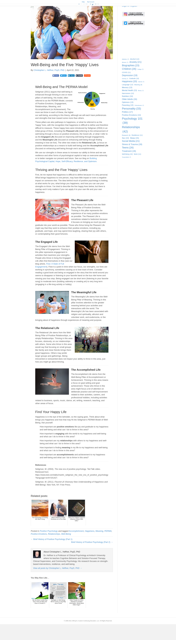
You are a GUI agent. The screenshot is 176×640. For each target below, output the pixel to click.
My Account (90, 2)
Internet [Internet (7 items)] (141, 98)
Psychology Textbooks (87, 13)
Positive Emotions (39, 550)
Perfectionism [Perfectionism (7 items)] (139, 121)
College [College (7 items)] (140, 85)
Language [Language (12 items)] (127, 100)
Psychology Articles (64, 13)
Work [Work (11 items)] (137, 170)
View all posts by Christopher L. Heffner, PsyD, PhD (57, 584)
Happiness (89, 547)
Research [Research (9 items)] (126, 151)
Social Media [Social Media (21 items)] (131, 157)
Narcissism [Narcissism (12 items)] (128, 109)
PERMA (108, 547)
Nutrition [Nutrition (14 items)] (127, 112)
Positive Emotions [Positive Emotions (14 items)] (131, 131)
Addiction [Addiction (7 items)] (125, 75)
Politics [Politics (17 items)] (127, 127)
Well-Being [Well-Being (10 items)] (127, 170)
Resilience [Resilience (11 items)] (137, 151)
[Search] (143, 12)
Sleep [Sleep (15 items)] (134, 154)
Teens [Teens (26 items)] (128, 163)
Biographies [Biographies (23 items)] (130, 81)
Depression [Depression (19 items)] (130, 91)
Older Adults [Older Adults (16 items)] (129, 115)
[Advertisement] (133, 57)
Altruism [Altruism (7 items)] (125, 78)
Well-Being (66, 550)
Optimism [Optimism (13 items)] (127, 118)
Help (83, 2)
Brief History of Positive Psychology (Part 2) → (92, 558)
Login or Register (129, 22)
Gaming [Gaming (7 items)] (125, 94)
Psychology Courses (112, 13)
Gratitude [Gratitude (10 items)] (134, 94)
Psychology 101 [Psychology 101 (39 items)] (132, 137)
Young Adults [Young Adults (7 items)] (126, 173)
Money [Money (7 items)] (141, 106)
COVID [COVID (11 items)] (126, 88)
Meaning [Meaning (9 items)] (138, 101)
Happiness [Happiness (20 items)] (129, 97)
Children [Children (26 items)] (129, 85)
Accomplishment (76, 547)
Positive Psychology (49, 547)
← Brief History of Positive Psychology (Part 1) (51, 555)
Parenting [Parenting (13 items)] (128, 121)
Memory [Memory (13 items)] (127, 103)
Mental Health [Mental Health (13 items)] (129, 106)
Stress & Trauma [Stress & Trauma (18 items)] (132, 160)
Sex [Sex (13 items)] (125, 154)
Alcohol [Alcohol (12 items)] (134, 75)
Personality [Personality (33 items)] (131, 124)
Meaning (99, 547)
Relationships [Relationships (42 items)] (131, 145)
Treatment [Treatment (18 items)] (129, 166)
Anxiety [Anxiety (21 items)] (135, 78)
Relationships (54, 550)
